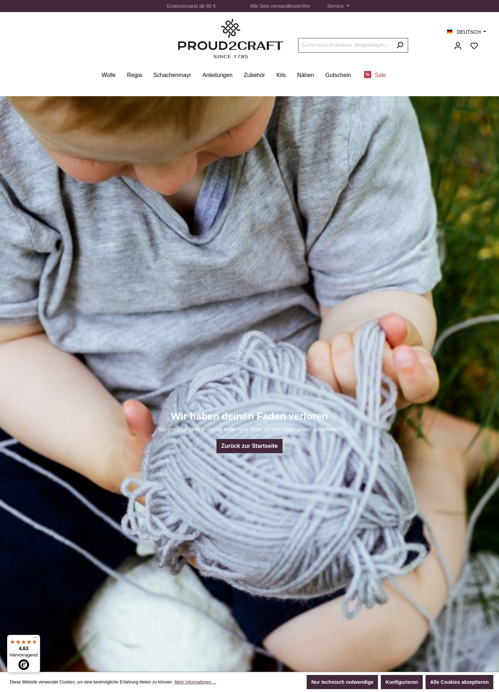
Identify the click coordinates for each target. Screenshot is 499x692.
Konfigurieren (401, 682)
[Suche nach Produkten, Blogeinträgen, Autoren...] (345, 45)
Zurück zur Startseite (249, 446)
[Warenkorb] (486, 43)
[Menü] (36, 639)
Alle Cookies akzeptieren (459, 682)
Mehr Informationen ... (195, 682)
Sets (264, 6)
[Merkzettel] (474, 46)
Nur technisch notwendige (342, 682)
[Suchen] (399, 45)
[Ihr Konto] (458, 46)
